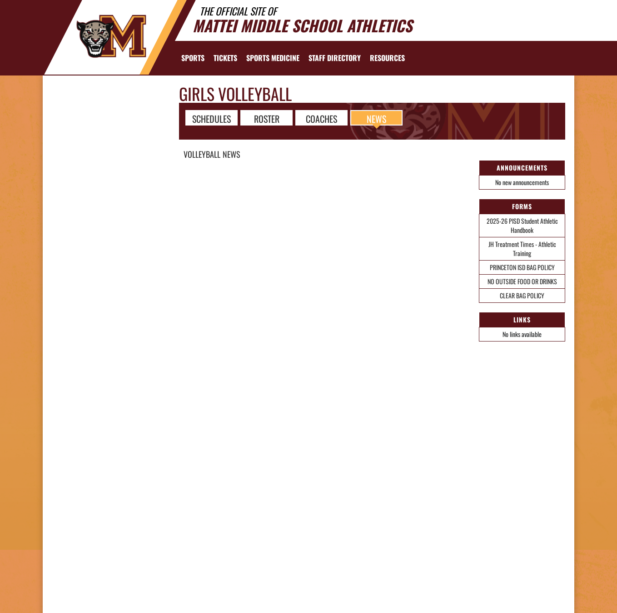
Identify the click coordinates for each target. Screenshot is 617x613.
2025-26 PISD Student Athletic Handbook (522, 225)
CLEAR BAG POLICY (522, 295)
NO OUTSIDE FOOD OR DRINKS (522, 281)
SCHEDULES (211, 118)
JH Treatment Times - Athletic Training (522, 248)
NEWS (376, 118)
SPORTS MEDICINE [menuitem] (272, 57)
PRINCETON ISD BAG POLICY (522, 267)
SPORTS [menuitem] (192, 57)
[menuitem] (225, 58)
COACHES (321, 118)
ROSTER (266, 118)
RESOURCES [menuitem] (387, 57)
